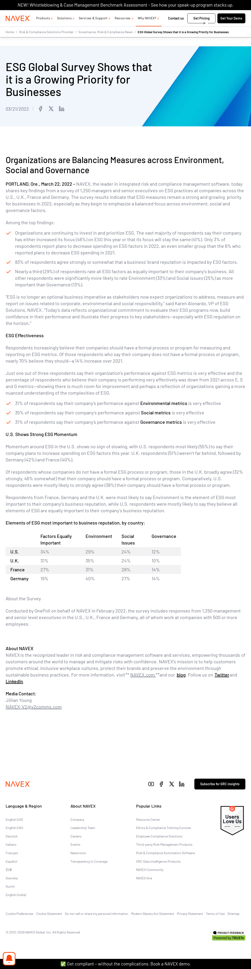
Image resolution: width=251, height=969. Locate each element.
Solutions (64, 27)
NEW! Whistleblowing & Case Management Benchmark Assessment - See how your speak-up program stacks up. (125, 5)
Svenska (12, 878)
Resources (123, 27)
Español (11, 861)
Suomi (10, 887)
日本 (9, 870)
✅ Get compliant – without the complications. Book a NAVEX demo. (125, 963)
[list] (230, 15)
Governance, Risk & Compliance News (105, 41)
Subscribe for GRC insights (219, 784)
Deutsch (12, 836)
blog (181, 675)
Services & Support (93, 27)
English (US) (14, 819)
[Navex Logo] (18, 28)
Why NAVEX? (147, 27)
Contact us (176, 28)
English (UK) (14, 828)
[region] (125, 557)
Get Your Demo (231, 28)
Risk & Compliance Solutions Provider (46, 41)
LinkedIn (14, 681)
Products (43, 27)
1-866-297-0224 (196, 15)
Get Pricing (201, 28)
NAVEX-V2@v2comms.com (34, 707)
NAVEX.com (143, 675)
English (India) (16, 895)
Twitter (222, 675)
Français (12, 853)
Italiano (11, 845)
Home (10, 41)
